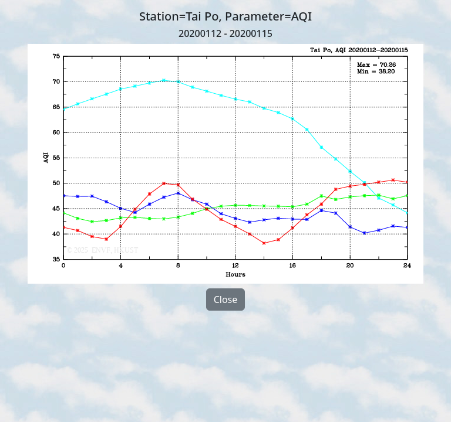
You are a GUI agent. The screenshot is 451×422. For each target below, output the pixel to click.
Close (226, 299)
